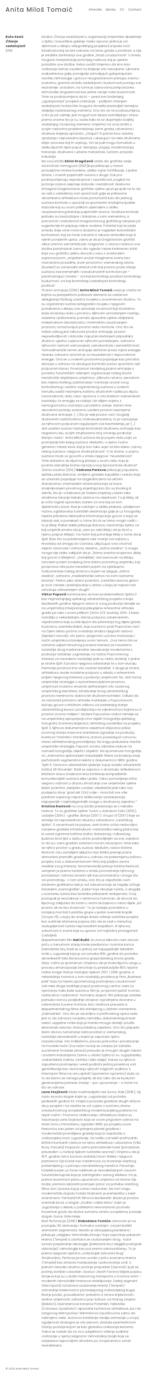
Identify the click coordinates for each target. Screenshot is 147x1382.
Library (111, 9)
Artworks (95, 9)
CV (122, 9)
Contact (135, 9)
